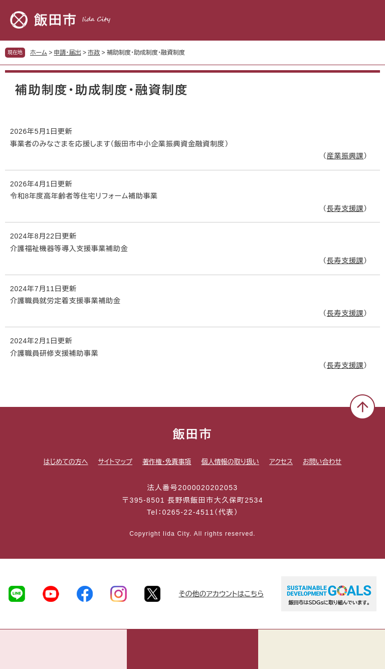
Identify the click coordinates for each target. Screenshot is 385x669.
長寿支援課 (345, 208)
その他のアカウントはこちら (221, 594)
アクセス (281, 462)
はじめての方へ (66, 462)
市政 (94, 52)
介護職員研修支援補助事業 (54, 353)
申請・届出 (67, 52)
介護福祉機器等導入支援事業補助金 (69, 249)
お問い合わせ (322, 462)
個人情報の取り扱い (230, 462)
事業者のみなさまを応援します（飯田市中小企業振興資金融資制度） (119, 144)
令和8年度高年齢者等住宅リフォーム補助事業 (84, 196)
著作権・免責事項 (166, 462)
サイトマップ (115, 462)
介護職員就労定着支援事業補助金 (65, 301)
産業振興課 (345, 156)
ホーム (38, 52)
